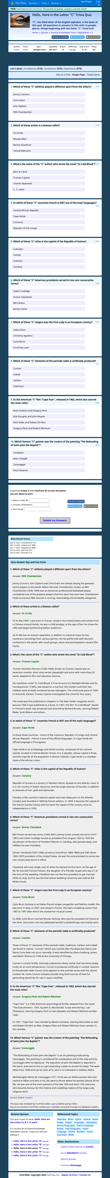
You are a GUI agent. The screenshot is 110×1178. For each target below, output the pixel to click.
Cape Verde (19, 215)
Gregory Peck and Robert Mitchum (31, 427)
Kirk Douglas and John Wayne (29, 416)
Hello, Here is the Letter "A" (28, 1140)
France (90, 1131)
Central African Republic (26, 210)
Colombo (18, 248)
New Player (86, 1)
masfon (17, 49)
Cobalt (16, 374)
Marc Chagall (20, 458)
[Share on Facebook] (62, 37)
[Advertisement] (55, 58)
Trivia (44, 3)
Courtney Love (21, 347)
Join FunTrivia (35, 9)
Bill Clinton (19, 302)
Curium (17, 368)
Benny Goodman (22, 144)
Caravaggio (19, 464)
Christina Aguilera (22, 335)
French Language (85, 1125)
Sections (33, 3)
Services (55, 3)
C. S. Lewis (18, 189)
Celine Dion (19, 329)
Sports (78, 1119)
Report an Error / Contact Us (76, 1174)
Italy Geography (73, 1128)
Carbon (17, 380)
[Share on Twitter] (79, 37)
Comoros (18, 221)
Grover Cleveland (22, 296)
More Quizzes (68, 1158)
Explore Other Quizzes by (77, 1146)
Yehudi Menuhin (22, 150)
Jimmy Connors (21, 94)
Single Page (78, 74)
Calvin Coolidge (21, 290)
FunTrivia (71, 1165)
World (95, 1119)
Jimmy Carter (20, 308)
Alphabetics (91, 1122)
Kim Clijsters (19, 105)
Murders (81, 1131)
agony (54, 1103)
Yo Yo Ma (18, 132)
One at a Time (63, 74)
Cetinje (17, 254)
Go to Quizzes (74, 1152)
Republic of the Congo (25, 227)
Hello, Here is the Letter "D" (28, 1151)
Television (61, 1119)
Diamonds (62, 1134)
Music (71, 1119)
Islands (71, 1131)
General (87, 1119)
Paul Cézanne (20, 470)
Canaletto (18, 452)
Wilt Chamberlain (22, 111)
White (71, 1134)
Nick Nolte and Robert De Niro (29, 422)
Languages (79, 1122)
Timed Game (93, 74)
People (60, 1122)
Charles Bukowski (22, 183)
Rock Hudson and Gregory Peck (30, 410)
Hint (97, 86)
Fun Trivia (18, 3)
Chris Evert (19, 99)
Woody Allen (20, 138)
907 (94, 49)
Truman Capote (21, 177)
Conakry (17, 266)
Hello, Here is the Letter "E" (28, 1155)
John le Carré (20, 171)
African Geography (66, 1125)
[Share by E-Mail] (93, 37)
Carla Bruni (19, 341)
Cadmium (18, 385)
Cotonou (18, 260)
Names (60, 1128)
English (68, 1122)
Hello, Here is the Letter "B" (28, 1144)
